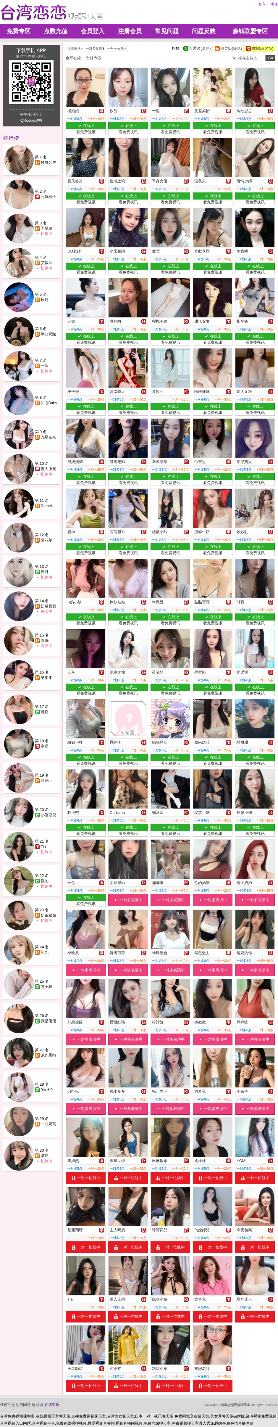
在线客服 (52, 1404)
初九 (45, 952)
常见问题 (167, 31)
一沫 (45, 366)
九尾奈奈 (48, 437)
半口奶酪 (48, 334)
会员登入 (92, 31)
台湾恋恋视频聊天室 (235, 1405)
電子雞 (46, 986)
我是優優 (48, 1021)
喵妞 (45, 1155)
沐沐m (46, 780)
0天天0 (47, 1089)
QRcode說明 (31, 120)
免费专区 (18, 31)
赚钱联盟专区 (250, 31)
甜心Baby (49, 403)
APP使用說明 (31, 114)
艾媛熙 (46, 263)
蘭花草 (46, 540)
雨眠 (45, 640)
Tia (43, 846)
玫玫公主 (48, 162)
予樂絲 (46, 228)
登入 (262, 4)
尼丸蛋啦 (48, 1055)
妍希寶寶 (48, 606)
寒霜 (45, 746)
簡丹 (45, 572)
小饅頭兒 (48, 815)
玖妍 (45, 300)
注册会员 (130, 31)
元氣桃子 (48, 197)
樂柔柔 (46, 677)
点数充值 (55, 31)
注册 (274, 4)
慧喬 (45, 712)
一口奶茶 (48, 1124)
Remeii (47, 506)
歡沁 (45, 881)
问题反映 (204, 31)
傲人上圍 (48, 469)
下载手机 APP (31, 50)
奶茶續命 (48, 915)
